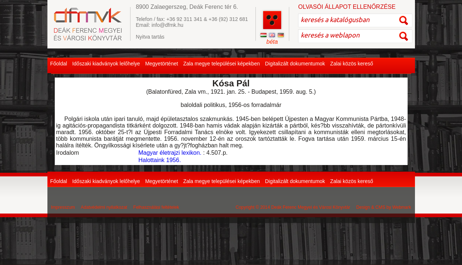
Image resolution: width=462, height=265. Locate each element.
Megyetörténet (161, 64)
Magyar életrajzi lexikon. (169, 153)
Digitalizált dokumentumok (295, 64)
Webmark (401, 207)
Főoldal (58, 64)
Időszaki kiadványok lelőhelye (106, 64)
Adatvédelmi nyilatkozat (104, 207)
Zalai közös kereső (351, 64)
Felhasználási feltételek (156, 207)
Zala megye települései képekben (221, 64)
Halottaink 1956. (159, 160)
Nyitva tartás (150, 37)
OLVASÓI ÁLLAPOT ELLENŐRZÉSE (346, 7)
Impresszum (63, 207)
